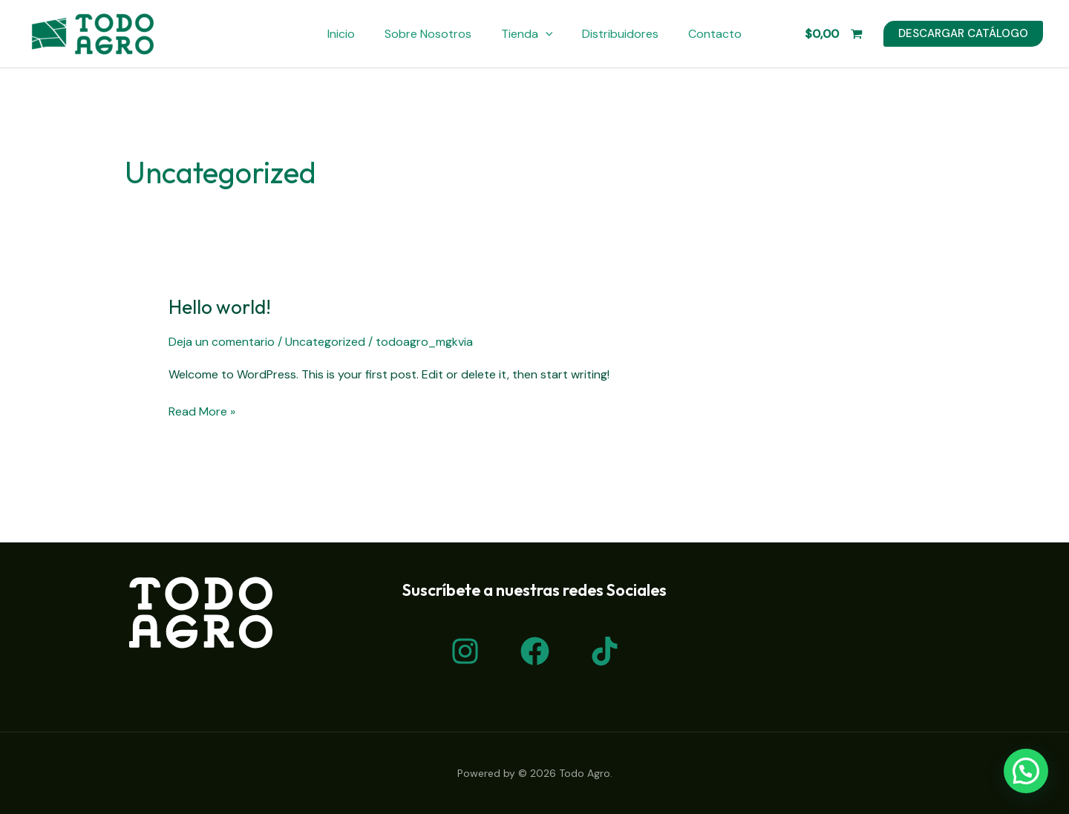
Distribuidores (620, 34)
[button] (1026, 771)
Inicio (341, 34)
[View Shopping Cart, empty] (833, 34)
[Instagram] (465, 651)
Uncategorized (325, 341)
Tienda (527, 33)
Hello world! (220, 307)
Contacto (715, 34)
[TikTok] (605, 651)
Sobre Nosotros (428, 34)
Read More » (202, 410)
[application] (545, 33)
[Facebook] (535, 651)
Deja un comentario (222, 341)
